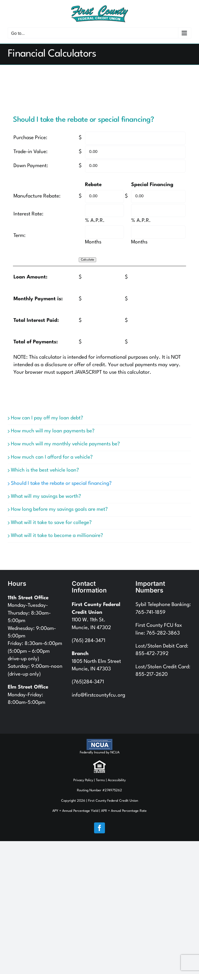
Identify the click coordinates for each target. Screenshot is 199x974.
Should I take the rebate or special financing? (61, 483)
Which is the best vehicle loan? (45, 470)
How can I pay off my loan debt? (47, 418)
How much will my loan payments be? (53, 431)
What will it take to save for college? (51, 522)
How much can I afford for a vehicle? (52, 457)
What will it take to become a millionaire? (57, 535)
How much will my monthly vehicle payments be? (65, 444)
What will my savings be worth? (46, 496)
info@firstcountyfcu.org (98, 695)
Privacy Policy (83, 780)
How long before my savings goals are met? (59, 509)
